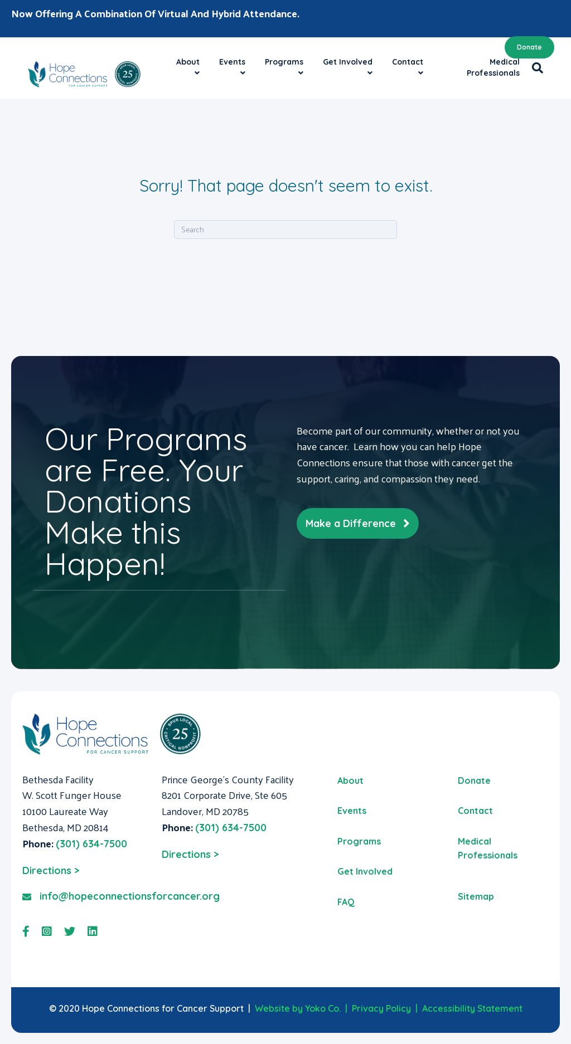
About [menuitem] (350, 780)
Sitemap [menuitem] (476, 896)
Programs (284, 62)
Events (232, 62)
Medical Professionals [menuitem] (487, 848)
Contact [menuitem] (475, 810)
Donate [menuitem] (474, 780)
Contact (407, 62)
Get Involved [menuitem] (365, 871)
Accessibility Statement (472, 1008)
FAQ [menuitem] (346, 902)
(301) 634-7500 (91, 843)
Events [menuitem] (351, 810)
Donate (529, 47)
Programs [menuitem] (359, 841)
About (188, 62)
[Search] (534, 68)
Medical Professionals (493, 67)
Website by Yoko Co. (298, 1008)
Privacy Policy (381, 1008)
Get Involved (347, 62)
